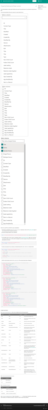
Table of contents (40, 5)
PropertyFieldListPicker (24, 237)
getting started (31, 229)
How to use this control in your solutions (42, 7)
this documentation (32, 347)
